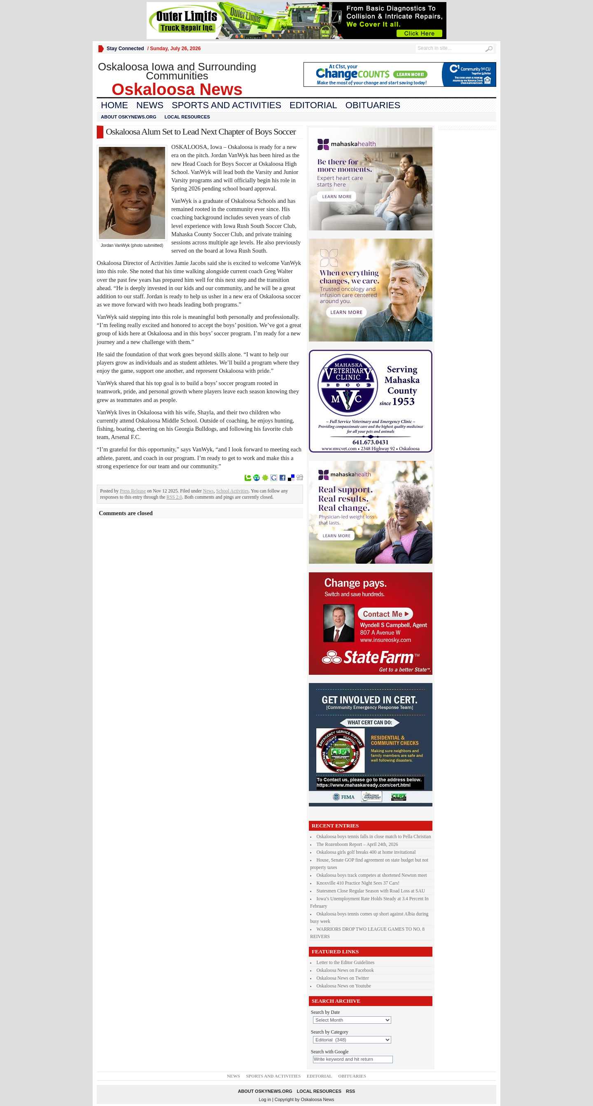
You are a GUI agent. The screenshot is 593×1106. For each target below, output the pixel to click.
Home (114, 105)
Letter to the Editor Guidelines (346, 962)
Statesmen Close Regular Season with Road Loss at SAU (371, 890)
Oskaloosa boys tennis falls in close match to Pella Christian (374, 836)
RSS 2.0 (174, 497)
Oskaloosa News (317, 1099)
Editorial (313, 105)
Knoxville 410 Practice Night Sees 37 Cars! (358, 883)
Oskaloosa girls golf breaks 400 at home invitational (366, 852)
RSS (350, 1091)
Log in (265, 1099)
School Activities (232, 490)
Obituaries (373, 105)
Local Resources (187, 116)
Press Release (133, 490)
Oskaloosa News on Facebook (345, 970)
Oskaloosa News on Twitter (343, 978)
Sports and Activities (226, 105)
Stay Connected (125, 48)
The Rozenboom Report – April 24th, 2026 (357, 844)
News (149, 105)
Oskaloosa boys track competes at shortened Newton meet (372, 875)
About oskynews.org (128, 116)
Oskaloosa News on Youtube (344, 985)
